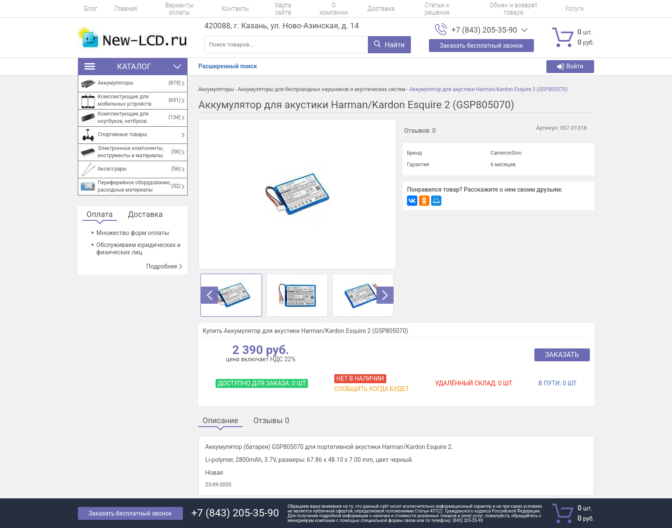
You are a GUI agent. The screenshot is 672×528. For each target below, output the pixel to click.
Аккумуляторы (216, 89)
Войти (570, 66)
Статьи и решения (388, 8)
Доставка (338, 8)
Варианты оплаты (161, 8)
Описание (220, 421)
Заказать (562, 355)
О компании (297, 8)
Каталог (132, 66)
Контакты (211, 8)
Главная (113, 8)
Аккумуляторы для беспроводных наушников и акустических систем (322, 89)
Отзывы (271, 421)
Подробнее (164, 266)
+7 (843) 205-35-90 (484, 30)
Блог (84, 8)
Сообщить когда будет (371, 388)
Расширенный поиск (227, 66)
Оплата (99, 215)
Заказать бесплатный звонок (130, 513)
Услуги (514, 8)
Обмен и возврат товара (459, 8)
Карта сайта (253, 8)
